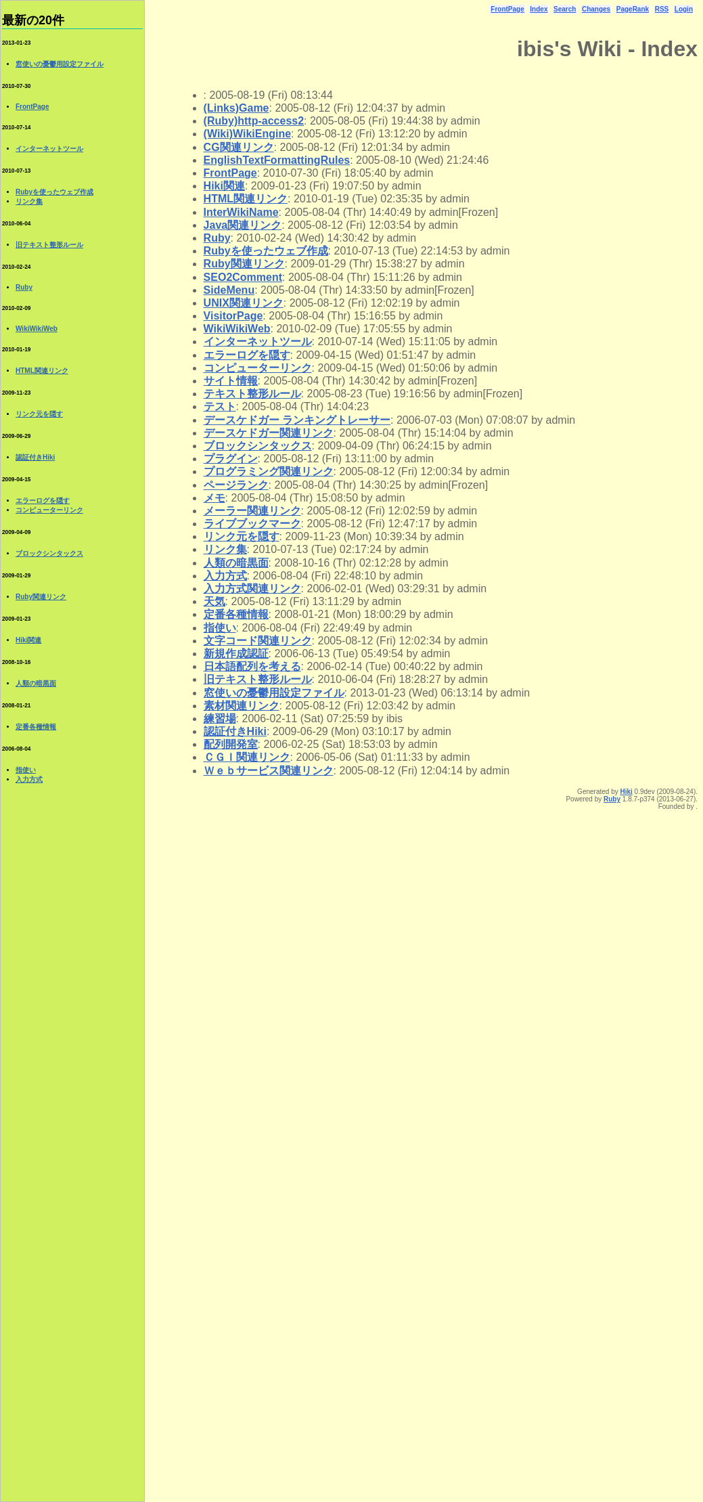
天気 (214, 601)
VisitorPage (233, 316)
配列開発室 (231, 744)
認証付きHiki (235, 731)
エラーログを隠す (247, 355)
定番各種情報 (236, 614)
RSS (662, 9)
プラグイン (231, 458)
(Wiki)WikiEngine (248, 133)
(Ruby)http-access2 (254, 121)
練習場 (220, 718)
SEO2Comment (243, 277)
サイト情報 (231, 380)
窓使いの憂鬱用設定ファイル (274, 693)
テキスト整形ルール (252, 393)
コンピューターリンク (258, 368)
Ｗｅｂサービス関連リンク (269, 770)
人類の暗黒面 (236, 563)
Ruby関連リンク (244, 263)
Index (538, 9)
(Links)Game (236, 108)
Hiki (626, 791)
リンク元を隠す (241, 536)
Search (564, 9)
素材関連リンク (241, 705)
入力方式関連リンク (252, 588)
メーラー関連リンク (252, 510)
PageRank (632, 9)
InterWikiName (241, 212)
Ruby (217, 238)
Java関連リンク (243, 225)
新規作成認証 (236, 653)
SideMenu (229, 290)
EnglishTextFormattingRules (277, 160)
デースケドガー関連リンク (269, 433)
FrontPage (507, 9)
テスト (220, 406)
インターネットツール (258, 341)
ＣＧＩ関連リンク (247, 757)
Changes (596, 9)
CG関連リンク (239, 147)
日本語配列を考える (252, 666)
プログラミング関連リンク (269, 471)
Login (684, 9)
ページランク (236, 485)
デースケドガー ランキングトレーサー (297, 420)
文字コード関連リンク (258, 640)
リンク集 (225, 549)
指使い (220, 628)
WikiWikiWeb (237, 328)
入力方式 (225, 575)
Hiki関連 (224, 186)
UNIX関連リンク (244, 303)
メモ (214, 498)
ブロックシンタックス (258, 445)
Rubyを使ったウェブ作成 (266, 251)
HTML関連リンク (246, 198)
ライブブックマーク (252, 523)
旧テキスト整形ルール (258, 679)
